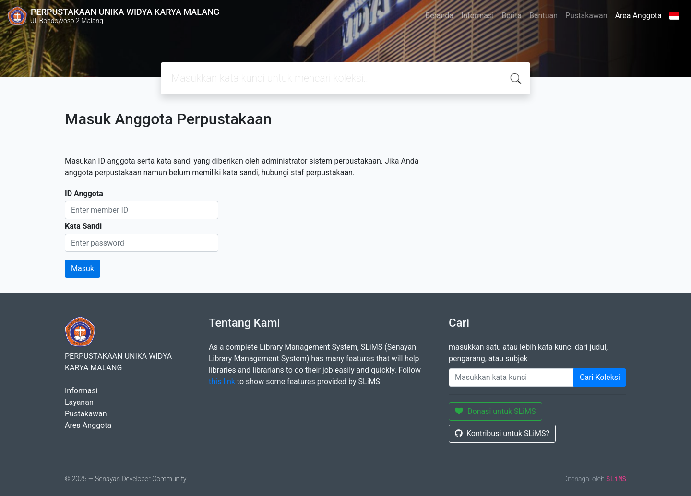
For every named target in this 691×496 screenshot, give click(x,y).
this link (222, 381)
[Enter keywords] (511, 377)
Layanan (79, 402)
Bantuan (543, 15)
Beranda (439, 15)
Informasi (477, 15)
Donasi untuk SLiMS (495, 411)
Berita (511, 15)
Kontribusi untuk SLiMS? (502, 433)
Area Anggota (638, 15)
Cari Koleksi (600, 377)
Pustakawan (586, 15)
